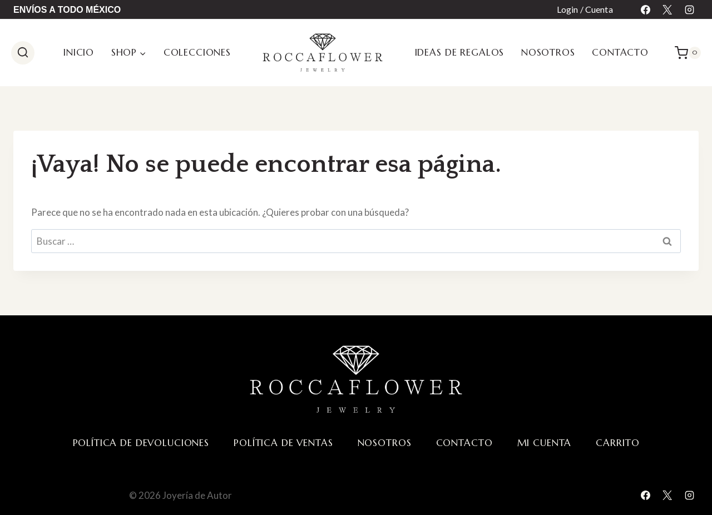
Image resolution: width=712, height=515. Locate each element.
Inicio (78, 52)
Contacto (620, 52)
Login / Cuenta (585, 9)
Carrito (617, 443)
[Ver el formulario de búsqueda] (22, 53)
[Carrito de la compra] (688, 53)
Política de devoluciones (141, 443)
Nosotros (548, 52)
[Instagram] (689, 9)
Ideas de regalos (460, 52)
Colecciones (197, 52)
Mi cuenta (544, 443)
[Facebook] (645, 9)
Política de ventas (283, 443)
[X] (667, 9)
